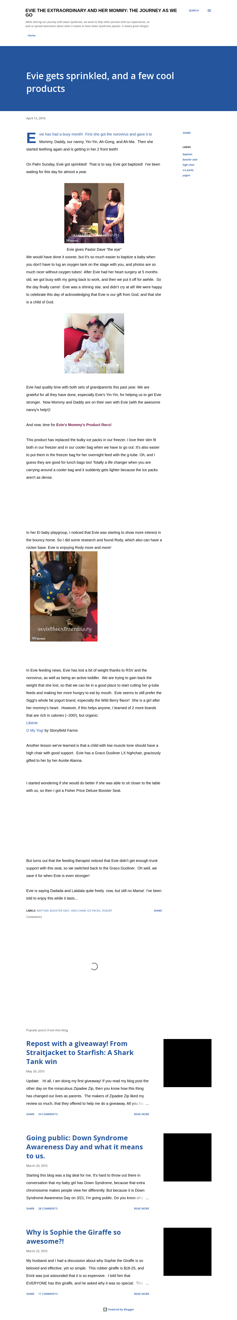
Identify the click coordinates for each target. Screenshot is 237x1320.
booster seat (190, 159)
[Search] (194, 10)
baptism (187, 154)
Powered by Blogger (118, 1309)
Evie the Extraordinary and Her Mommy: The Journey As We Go (101, 12)
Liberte (32, 723)
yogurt (186, 175)
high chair (189, 165)
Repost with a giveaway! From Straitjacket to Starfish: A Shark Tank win (80, 1052)
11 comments (48, 1294)
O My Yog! (35, 730)
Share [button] (187, 133)
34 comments (48, 1114)
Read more (141, 1114)
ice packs (188, 170)
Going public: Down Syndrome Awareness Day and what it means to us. (84, 1146)
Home (31, 35)
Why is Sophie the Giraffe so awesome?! (73, 1237)
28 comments (48, 1208)
